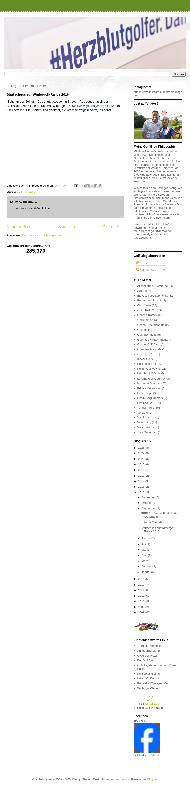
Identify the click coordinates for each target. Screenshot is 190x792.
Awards (142, 290)
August (146, 538)
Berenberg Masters (149, 300)
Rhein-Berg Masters (150, 398)
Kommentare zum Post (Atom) (41, 235)
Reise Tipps (144, 393)
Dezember (149, 497)
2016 (141, 486)
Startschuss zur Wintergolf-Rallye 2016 (158, 529)
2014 (141, 579)
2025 (141, 447)
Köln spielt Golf (146, 363)
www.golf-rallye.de (90, 106)
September (149, 508)
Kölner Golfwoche (148, 368)
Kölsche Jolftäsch (148, 373)
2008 (141, 612)
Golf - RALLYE (26, 191)
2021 (141, 459)
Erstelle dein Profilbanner (147, 755)
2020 (141, 464)
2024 (141, 453)
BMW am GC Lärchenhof (153, 295)
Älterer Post (113, 226)
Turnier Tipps (145, 407)
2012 (141, 590)
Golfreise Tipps (146, 334)
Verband (142, 412)
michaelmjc (122, 779)
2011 (141, 595)
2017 (141, 481)
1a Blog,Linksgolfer (149, 645)
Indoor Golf (144, 359)
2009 (141, 607)
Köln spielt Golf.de (149, 673)
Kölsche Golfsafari (152, 522)
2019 (141, 470)
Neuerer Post (18, 226)
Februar (147, 566)
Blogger (152, 779)
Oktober (147, 502)
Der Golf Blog (145, 660)
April (145, 555)
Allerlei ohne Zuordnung (152, 286)
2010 (141, 601)
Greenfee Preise (147, 354)
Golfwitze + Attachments (152, 339)
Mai (144, 549)
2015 (141, 492)
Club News (144, 305)
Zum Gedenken (147, 432)
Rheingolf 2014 (146, 402)
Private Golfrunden (149, 388)
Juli (144, 544)
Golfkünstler (144, 320)
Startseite (66, 226)
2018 (141, 475)
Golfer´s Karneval (148, 315)
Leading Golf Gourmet (151, 378)
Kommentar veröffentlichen (32, 208)
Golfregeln (143, 329)
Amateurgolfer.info (149, 650)
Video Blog (144, 422)
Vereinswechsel (147, 417)
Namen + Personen (149, 383)
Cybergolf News (147, 655)
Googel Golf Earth (148, 344)
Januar (146, 572)
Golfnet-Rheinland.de (150, 325)
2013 (141, 584)
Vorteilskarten (146, 427)
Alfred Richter (141, 721)
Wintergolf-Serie (147, 688)
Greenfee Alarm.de (149, 349)
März (145, 560)
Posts (141, 263)
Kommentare (146, 269)
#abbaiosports (143, 237)
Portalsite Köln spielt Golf (153, 683)
